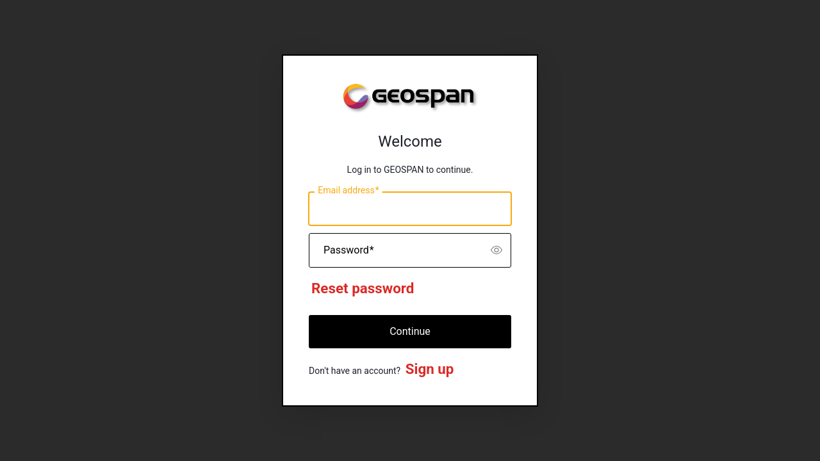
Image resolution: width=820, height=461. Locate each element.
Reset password (362, 288)
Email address (348, 191)
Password (349, 250)
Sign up (430, 368)
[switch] (496, 250)
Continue (410, 331)
